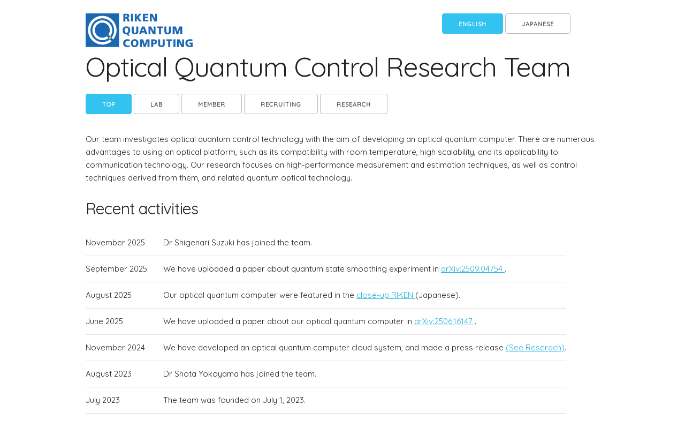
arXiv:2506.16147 (444, 321)
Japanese (538, 24)
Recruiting (281, 104)
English (472, 24)
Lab (156, 104)
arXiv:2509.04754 (473, 269)
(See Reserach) (535, 347)
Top (108, 104)
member (211, 104)
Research (354, 104)
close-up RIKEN (385, 295)
